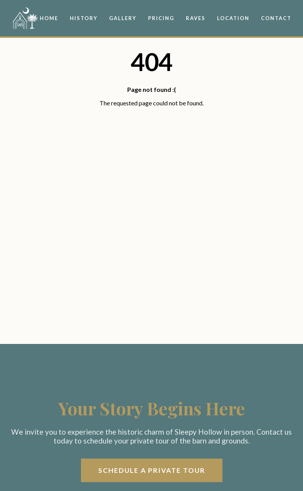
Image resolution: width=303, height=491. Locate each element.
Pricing (161, 18)
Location (233, 18)
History (84, 18)
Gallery (122, 18)
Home (49, 18)
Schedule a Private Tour (151, 470)
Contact (276, 18)
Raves (195, 18)
